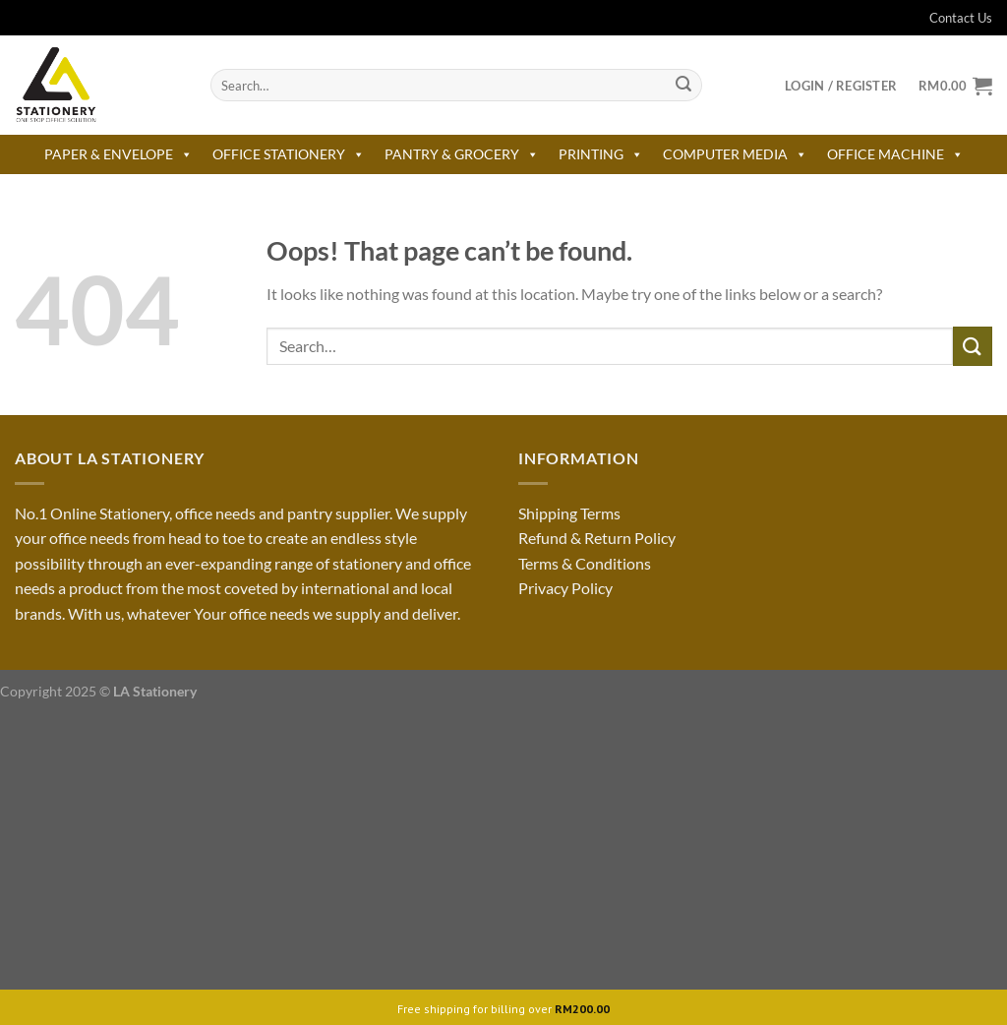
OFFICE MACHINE (895, 154)
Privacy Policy (565, 587)
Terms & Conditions (584, 563)
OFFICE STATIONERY (288, 154)
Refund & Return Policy (597, 537)
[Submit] (683, 85)
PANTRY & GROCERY (462, 154)
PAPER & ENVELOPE (118, 154)
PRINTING (601, 154)
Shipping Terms (569, 513)
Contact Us (948, 18)
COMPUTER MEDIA (735, 154)
